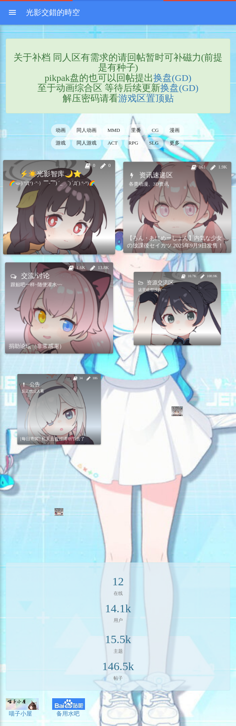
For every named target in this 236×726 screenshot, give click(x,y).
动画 (61, 130)
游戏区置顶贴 (146, 98)
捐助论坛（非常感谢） (46, 331)
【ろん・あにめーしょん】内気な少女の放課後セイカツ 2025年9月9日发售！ (176, 228)
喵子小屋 (22, 707)
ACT (112, 143)
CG (155, 130)
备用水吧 (68, 707)
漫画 (175, 130)
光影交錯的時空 (53, 12)
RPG (133, 143)
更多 (175, 143)
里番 (136, 130)
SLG (154, 143)
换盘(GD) (172, 78)
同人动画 (86, 130)
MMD (113, 130)
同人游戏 (86, 143)
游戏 (61, 143)
